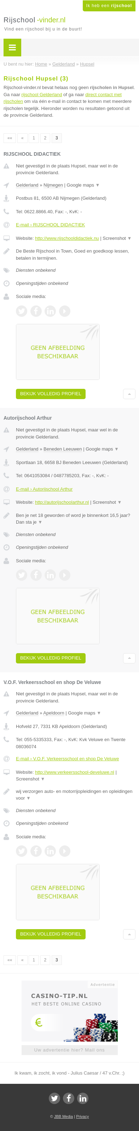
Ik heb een (109, 5)
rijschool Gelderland (42, 94)
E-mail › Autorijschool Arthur (44, 489)
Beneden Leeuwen (63, 449)
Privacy (82, 1116)
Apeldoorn (53, 713)
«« (9, 138)
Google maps (83, 185)
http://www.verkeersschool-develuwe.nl (74, 772)
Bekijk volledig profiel (50, 393)
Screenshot (117, 238)
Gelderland (27, 185)
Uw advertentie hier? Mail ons (69, 1050)
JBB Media (63, 1116)
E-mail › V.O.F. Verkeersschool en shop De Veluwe (67, 758)
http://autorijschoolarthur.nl (62, 502)
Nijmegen (53, 185)
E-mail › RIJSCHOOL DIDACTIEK (50, 224)
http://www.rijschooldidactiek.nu (67, 238)
